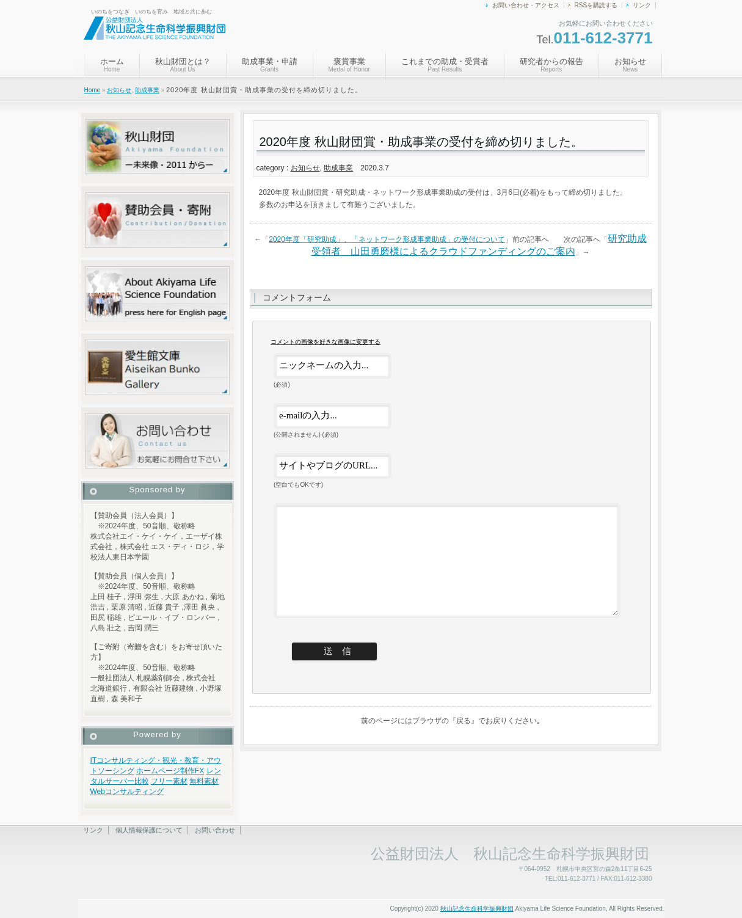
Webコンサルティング (127, 791)
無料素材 (204, 781)
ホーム (112, 65)
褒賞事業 (349, 65)
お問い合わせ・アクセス (525, 5)
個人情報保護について (149, 830)
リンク (642, 5)
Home (92, 90)
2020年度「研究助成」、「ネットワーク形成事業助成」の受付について (387, 239)
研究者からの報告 (551, 65)
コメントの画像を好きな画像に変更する (325, 341)
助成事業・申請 (269, 65)
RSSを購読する (596, 5)
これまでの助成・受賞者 (445, 65)
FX (199, 771)
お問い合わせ (215, 830)
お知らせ (630, 65)
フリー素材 (169, 781)
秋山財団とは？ (183, 65)
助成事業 (147, 90)
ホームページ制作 (165, 771)
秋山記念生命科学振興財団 (477, 908)
